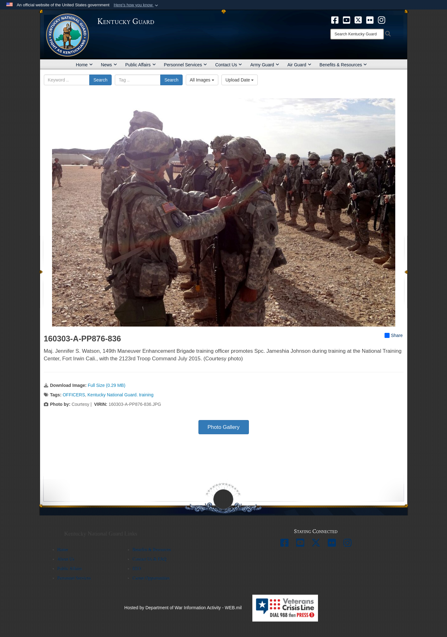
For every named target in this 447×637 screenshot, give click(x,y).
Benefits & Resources (343, 64)
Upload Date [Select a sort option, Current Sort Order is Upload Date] (240, 79)
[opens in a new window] (334, 19)
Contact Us (228, 64)
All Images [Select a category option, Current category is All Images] (202, 79)
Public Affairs (140, 64)
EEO (136, 568)
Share (394, 335)
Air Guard (299, 64)
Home (84, 64)
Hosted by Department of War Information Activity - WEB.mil (183, 607)
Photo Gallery (224, 427)
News (109, 64)
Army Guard (264, 64)
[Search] (357, 34)
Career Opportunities (151, 578)
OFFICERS (74, 394)
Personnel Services (185, 64)
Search (100, 79)
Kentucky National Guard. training (120, 394)
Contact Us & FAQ (149, 559)
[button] (136, 5)
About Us (65, 559)
